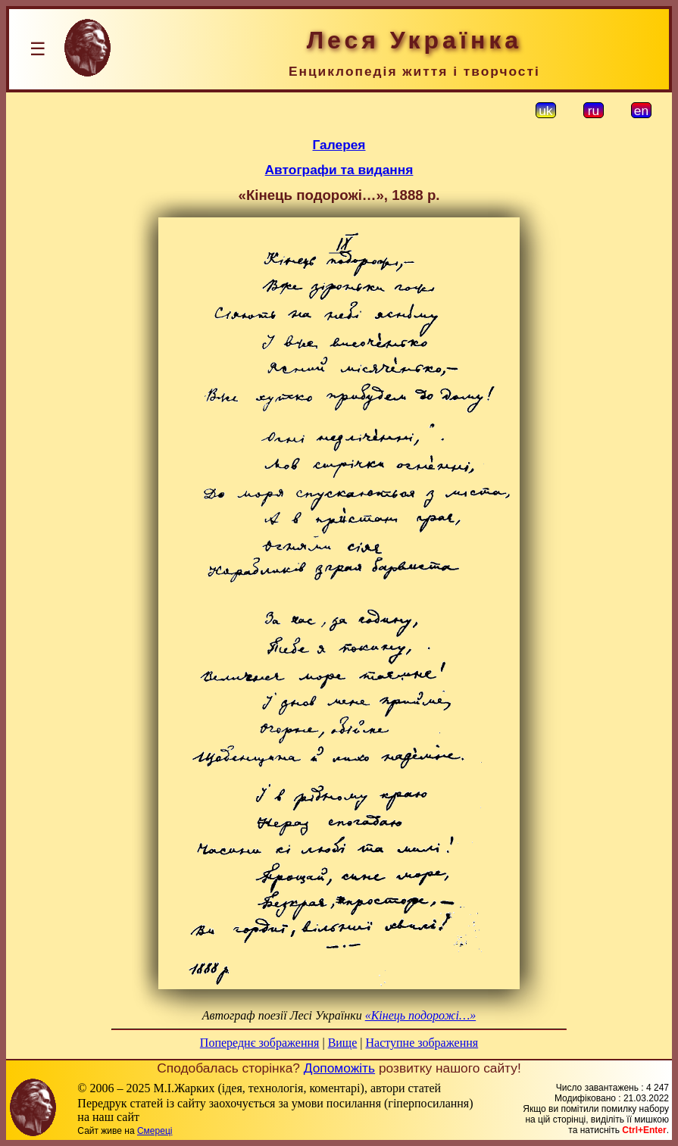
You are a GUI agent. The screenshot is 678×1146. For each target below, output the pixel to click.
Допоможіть (339, 1068)
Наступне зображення (421, 1042)
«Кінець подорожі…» (420, 1015)
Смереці (154, 1131)
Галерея (339, 144)
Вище (343, 1042)
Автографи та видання (339, 169)
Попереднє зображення (260, 1042)
